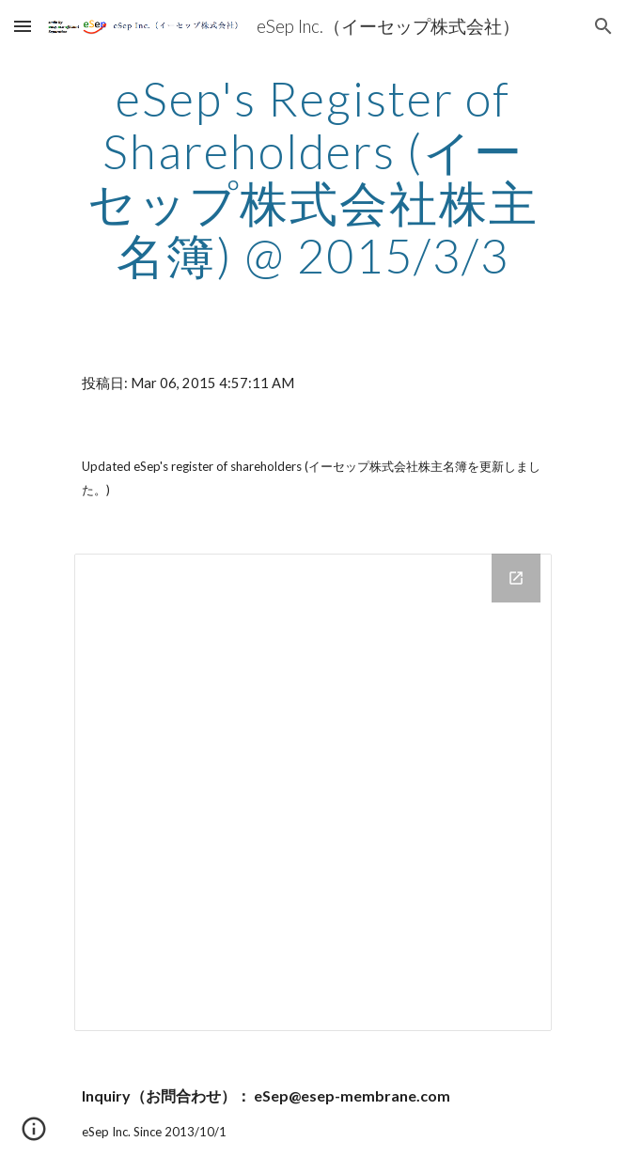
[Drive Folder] (312, 792)
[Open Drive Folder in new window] (516, 578)
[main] (312, 177)
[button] (22, 26)
